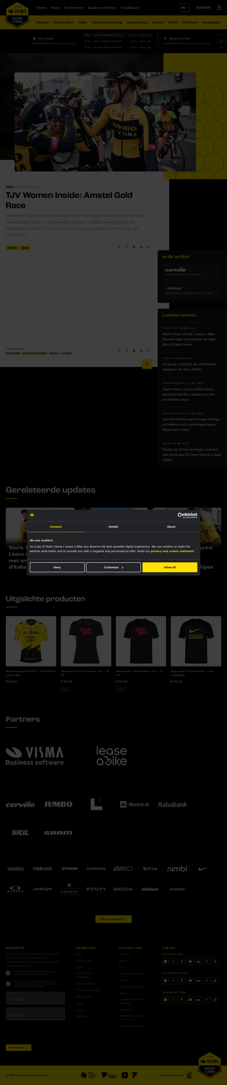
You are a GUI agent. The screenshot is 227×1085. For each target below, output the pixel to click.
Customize (113, 567)
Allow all (170, 567)
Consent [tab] (56, 526)
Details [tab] (113, 526)
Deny (57, 567)
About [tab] (171, 526)
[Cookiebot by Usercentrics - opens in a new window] (180, 515)
